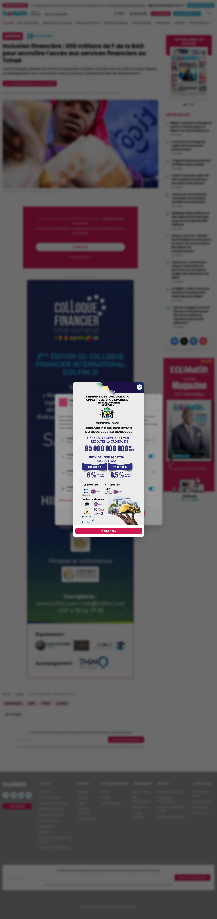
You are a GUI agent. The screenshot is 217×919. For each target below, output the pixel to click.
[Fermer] (139, 387)
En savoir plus (109, 531)
